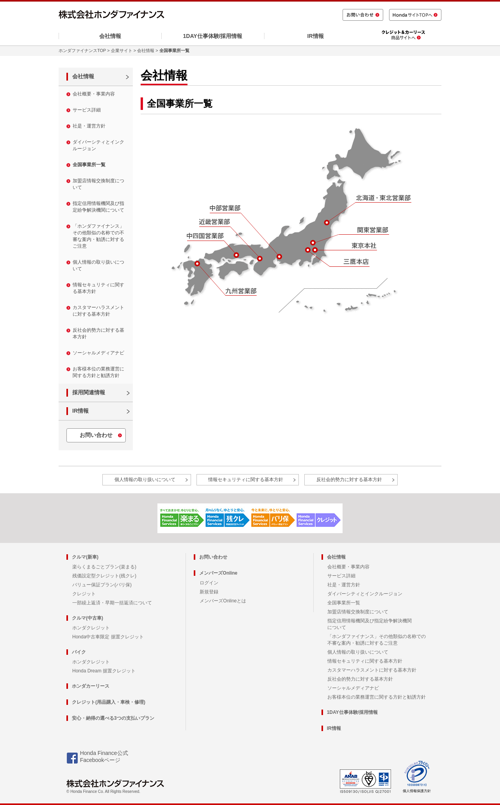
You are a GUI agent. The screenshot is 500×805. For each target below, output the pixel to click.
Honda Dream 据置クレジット (104, 671)
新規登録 (209, 592)
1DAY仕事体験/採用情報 (213, 36)
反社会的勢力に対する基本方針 (98, 333)
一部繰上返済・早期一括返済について (112, 603)
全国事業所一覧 (89, 164)
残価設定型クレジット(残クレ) (104, 576)
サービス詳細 (87, 110)
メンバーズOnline (218, 573)
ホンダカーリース (90, 686)
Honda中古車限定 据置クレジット (108, 637)
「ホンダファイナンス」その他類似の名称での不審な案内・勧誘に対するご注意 (98, 236)
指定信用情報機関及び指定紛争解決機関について (98, 207)
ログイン (209, 583)
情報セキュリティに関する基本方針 (98, 288)
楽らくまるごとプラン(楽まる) (104, 567)
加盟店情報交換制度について (98, 184)
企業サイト (121, 50)
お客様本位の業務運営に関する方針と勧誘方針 (98, 372)
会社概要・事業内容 (94, 94)
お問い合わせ (96, 435)
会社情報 (110, 36)
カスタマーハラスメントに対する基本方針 (98, 311)
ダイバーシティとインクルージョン (98, 145)
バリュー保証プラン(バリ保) (102, 585)
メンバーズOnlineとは (223, 601)
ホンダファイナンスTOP (82, 50)
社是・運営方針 (89, 126)
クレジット (84, 594)
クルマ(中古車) (87, 618)
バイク (79, 652)
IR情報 (315, 36)
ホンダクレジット (91, 628)
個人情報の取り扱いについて (98, 265)
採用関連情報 (88, 392)
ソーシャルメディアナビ (98, 353)
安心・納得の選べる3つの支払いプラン (113, 718)
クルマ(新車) (85, 557)
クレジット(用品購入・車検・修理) (108, 702)
